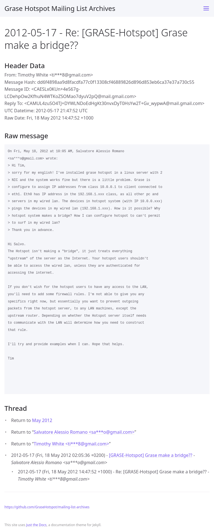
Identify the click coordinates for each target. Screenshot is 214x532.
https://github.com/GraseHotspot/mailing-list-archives (46, 507)
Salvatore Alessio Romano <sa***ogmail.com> (84, 432)
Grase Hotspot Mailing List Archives (59, 8)
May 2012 (42, 420)
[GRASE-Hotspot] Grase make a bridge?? (150, 455)
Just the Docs (36, 525)
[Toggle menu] (206, 8)
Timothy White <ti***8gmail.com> (71, 444)
